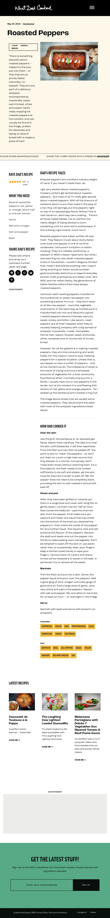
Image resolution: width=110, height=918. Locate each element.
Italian (58, 626)
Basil (55, 648)
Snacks (58, 634)
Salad (91, 626)
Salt (73, 655)
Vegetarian (70, 634)
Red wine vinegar (60, 655)
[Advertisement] (22, 329)
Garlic (79, 648)
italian (88, 648)
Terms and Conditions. (58, 913)
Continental (28, 24)
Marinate (45, 655)
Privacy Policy (42, 913)
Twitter (93, 912)
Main (66, 626)
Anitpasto (45, 648)
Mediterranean (79, 626)
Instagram (82, 912)
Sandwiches (46, 634)
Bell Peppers (67, 648)
